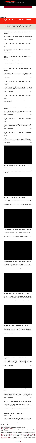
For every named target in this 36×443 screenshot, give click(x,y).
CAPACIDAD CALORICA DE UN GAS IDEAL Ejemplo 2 (17, 261)
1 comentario (8, 77)
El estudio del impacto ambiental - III (6, 437)
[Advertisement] (18, 12)
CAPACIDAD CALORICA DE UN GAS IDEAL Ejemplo (17, 293)
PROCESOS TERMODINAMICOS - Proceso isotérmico (17, 389)
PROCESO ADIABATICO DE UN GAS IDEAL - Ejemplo (17, 165)
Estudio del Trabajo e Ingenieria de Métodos (7, 428)
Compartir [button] (5, 28)
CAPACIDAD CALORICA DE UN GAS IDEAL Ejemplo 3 (17, 229)
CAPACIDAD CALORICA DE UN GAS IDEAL (15, 357)
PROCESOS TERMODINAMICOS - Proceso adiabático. (17, 401)
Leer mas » (31, 28)
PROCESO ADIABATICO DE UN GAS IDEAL (15, 197)
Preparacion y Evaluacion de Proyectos (6, 436)
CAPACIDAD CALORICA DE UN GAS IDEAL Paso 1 (16, 325)
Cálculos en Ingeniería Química (5, 426)
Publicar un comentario (10, 28)
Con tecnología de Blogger (18, 441)
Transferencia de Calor (10, 1)
